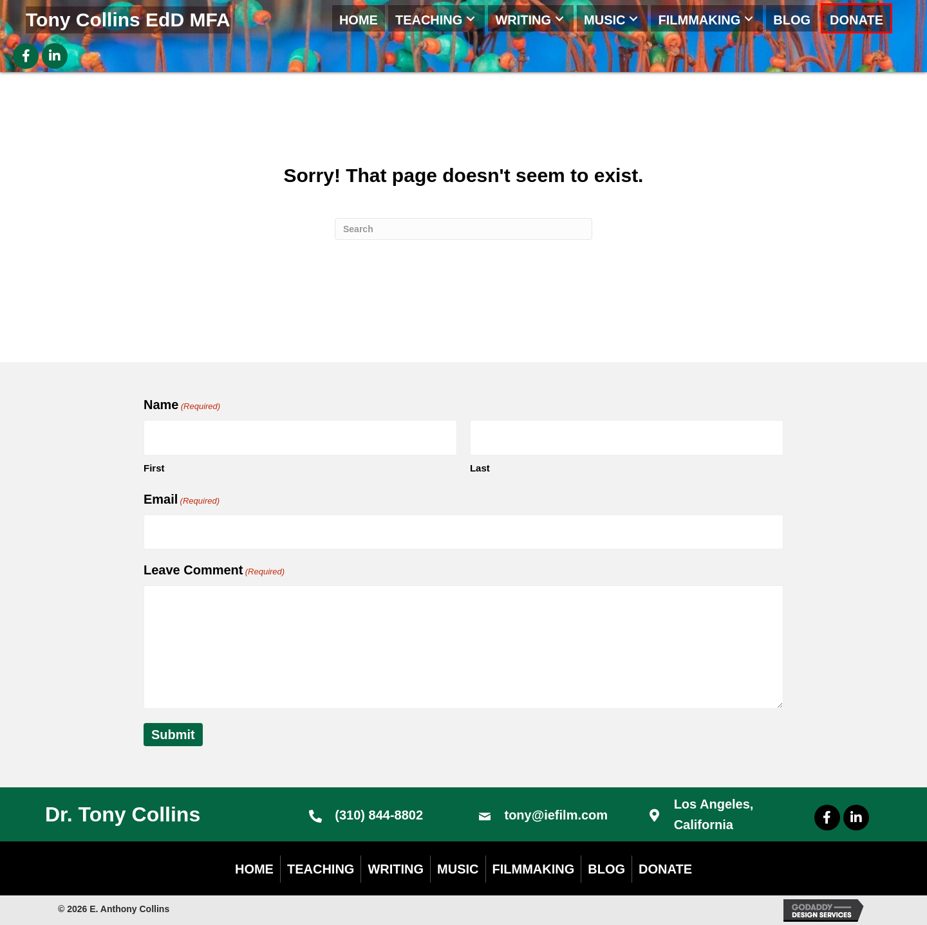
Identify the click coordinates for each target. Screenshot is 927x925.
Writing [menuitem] (396, 869)
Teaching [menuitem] (320, 869)
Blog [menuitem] (606, 869)
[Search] (463, 229)
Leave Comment (214, 571)
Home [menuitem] (254, 869)
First (154, 467)
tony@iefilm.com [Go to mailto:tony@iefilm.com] (556, 815)
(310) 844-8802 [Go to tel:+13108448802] (379, 815)
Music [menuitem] (457, 869)
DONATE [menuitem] (665, 869)
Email (182, 500)
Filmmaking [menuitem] (533, 869)
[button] (470, 18)
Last (480, 467)
